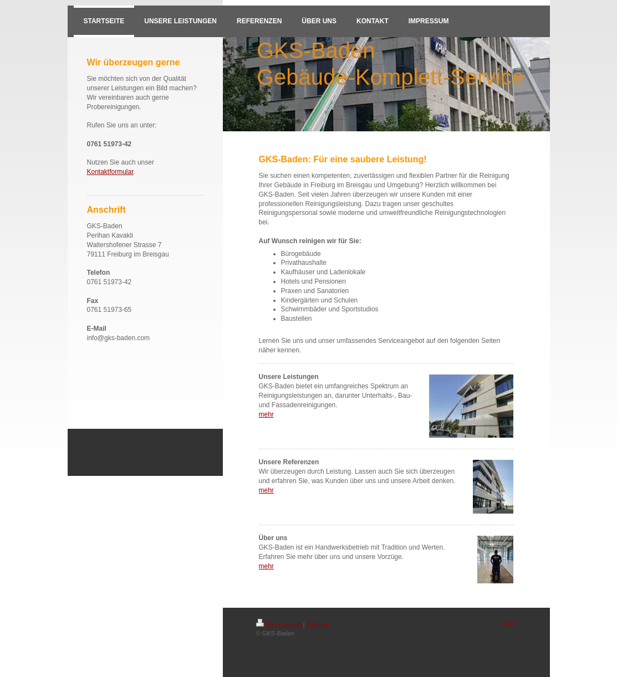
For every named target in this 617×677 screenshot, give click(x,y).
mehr (266, 414)
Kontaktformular (110, 172)
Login (509, 622)
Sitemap (318, 624)
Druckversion (279, 624)
